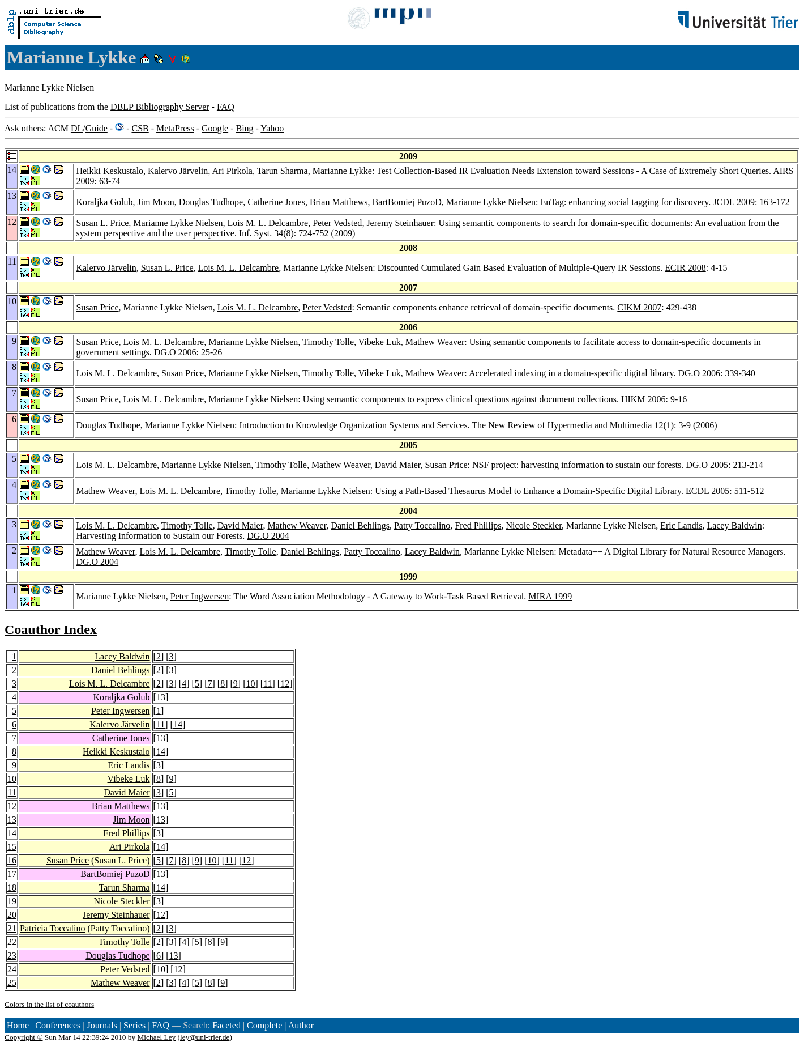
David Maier (398, 465)
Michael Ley (157, 1037)
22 (11, 942)
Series (134, 1025)
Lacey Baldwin (734, 525)
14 (177, 724)
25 (11, 983)
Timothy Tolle (328, 342)
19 (11, 901)
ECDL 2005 (707, 491)
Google (215, 128)
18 (11, 887)
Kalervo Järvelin (178, 171)
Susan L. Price (102, 223)
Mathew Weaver (435, 342)
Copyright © (24, 1037)
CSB (139, 128)
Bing (244, 128)
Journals (102, 1025)
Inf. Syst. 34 (261, 233)
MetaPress (175, 128)
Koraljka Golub (104, 202)
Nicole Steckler (534, 525)
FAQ (225, 107)
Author (301, 1025)
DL (77, 128)
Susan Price (97, 307)
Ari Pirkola (232, 171)
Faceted (226, 1025)
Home (18, 1025)
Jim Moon (155, 202)
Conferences (57, 1025)
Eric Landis (681, 525)
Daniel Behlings (360, 525)
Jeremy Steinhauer (400, 223)
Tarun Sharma (282, 171)
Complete (264, 1025)
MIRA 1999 (550, 596)
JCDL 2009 (734, 202)
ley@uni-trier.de (204, 1037)
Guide (96, 128)
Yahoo (272, 128)
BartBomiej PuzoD (407, 202)
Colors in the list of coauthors (49, 1004)
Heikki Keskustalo (109, 171)
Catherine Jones (276, 202)
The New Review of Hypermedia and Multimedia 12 (567, 425)
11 (267, 683)
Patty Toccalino (422, 525)
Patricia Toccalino (52, 928)
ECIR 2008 (685, 268)
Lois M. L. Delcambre (268, 223)
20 (11, 915)
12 (284, 683)
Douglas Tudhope (211, 202)
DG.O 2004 (268, 536)
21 (11, 928)
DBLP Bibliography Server (159, 107)
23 (11, 955)
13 (160, 697)
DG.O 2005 (707, 465)
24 (11, 969)
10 (250, 683)
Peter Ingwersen (199, 596)
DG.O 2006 (175, 352)
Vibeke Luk (379, 342)
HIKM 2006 (643, 399)
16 (11, 860)
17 (11, 874)
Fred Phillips (478, 525)
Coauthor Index (51, 629)
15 (11, 847)
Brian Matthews (339, 202)
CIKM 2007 (639, 307)
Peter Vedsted (337, 223)
